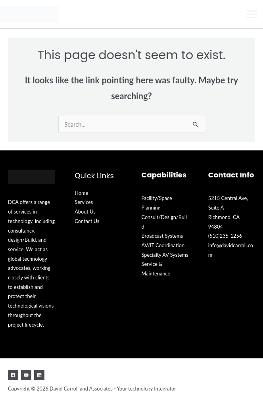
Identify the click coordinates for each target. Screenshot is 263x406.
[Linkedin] (39, 375)
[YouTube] (26, 375)
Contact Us (87, 221)
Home (81, 193)
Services (84, 202)
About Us (85, 211)
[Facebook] (13, 375)
